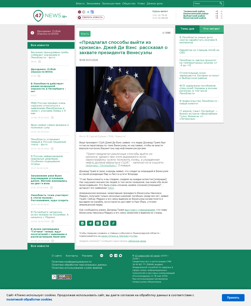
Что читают (211, 29)
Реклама (87, 256)
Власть (80, 4)
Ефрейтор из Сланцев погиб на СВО (199, 51)
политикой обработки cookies (29, 299)
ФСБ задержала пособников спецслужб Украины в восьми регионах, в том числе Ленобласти (198, 90)
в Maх (134, 236)
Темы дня (187, 29)
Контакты (72, 256)
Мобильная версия (79, 12)
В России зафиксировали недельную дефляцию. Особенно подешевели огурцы (50, 162)
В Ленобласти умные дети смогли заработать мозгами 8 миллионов (198, 40)
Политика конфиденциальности (72, 262)
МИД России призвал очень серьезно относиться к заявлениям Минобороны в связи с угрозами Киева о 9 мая (50, 110)
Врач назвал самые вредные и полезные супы (50, 128)
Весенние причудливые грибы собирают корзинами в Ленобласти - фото (50, 57)
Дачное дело (155, 4)
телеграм (87, 12)
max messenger (92, 12)
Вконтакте (101, 255)
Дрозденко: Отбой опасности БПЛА (49, 32)
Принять (233, 297)
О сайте (57, 256)
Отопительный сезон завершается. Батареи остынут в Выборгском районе (199, 75)
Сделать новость (92, 17)
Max (120, 255)
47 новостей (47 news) (147, 256)
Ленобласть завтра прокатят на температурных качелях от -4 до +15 (198, 63)
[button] (82, 223)
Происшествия (111, 4)
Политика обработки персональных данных (79, 265)
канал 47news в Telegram (115, 236)
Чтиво (141, 4)
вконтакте (83, 12)
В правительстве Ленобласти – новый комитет (199, 102)
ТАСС (111, 188)
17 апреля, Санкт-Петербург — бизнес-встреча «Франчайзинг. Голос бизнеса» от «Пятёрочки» (198, 115)
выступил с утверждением (140, 210)
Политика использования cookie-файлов (77, 268)
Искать (221, 3)
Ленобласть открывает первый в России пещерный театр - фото (50, 144)
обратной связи (137, 241)
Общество (129, 4)
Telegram (115, 255)
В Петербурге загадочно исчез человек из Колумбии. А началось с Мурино (50, 217)
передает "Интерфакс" (101, 165)
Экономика (93, 4)
